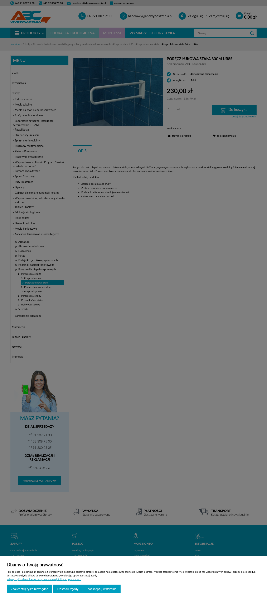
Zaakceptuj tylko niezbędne (29, 589)
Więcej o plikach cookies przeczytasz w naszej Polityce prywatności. (44, 579)
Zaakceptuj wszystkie (101, 589)
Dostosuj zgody (67, 589)
